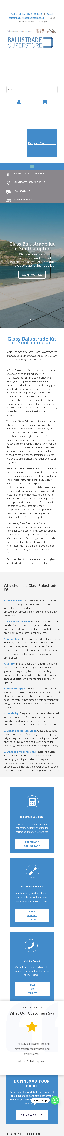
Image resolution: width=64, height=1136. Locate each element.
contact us (32, 274)
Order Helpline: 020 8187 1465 (26, 14)
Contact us (32, 1115)
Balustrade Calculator (29, 173)
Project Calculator (42, 143)
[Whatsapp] (55, 1100)
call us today (32, 983)
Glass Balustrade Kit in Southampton (32, 246)
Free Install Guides (32, 912)
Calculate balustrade (32, 860)
